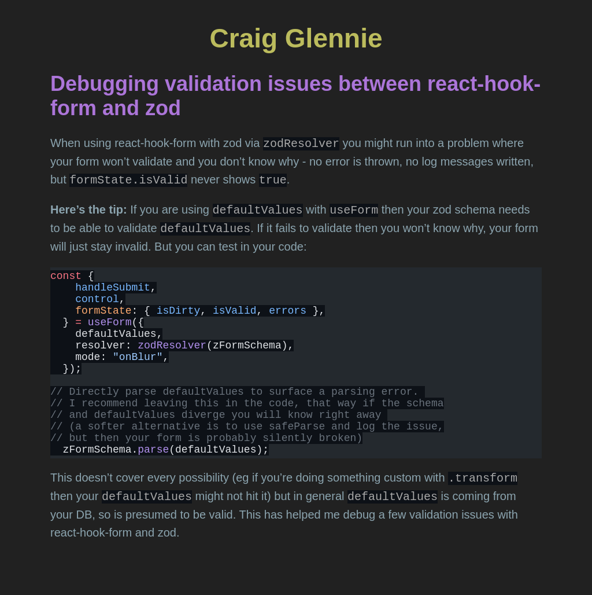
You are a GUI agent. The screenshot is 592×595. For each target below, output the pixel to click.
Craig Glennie (295, 38)
